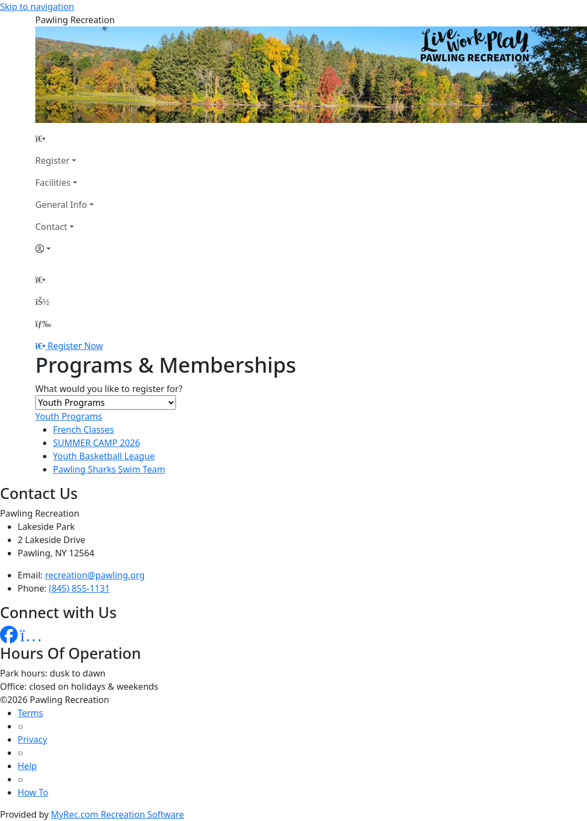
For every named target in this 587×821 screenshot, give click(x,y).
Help (27, 766)
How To (33, 792)
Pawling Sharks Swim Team (109, 469)
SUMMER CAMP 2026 (96, 443)
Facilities (53, 182)
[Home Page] (64, 138)
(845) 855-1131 (79, 588)
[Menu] (43, 324)
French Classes (83, 429)
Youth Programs (68, 416)
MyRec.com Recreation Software (117, 814)
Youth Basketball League (103, 456)
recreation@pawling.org (95, 575)
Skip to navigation (37, 7)
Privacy (32, 739)
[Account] (64, 249)
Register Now (75, 346)
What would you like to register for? (109, 389)
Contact (51, 227)
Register (52, 160)
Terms (30, 713)
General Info (61, 204)
